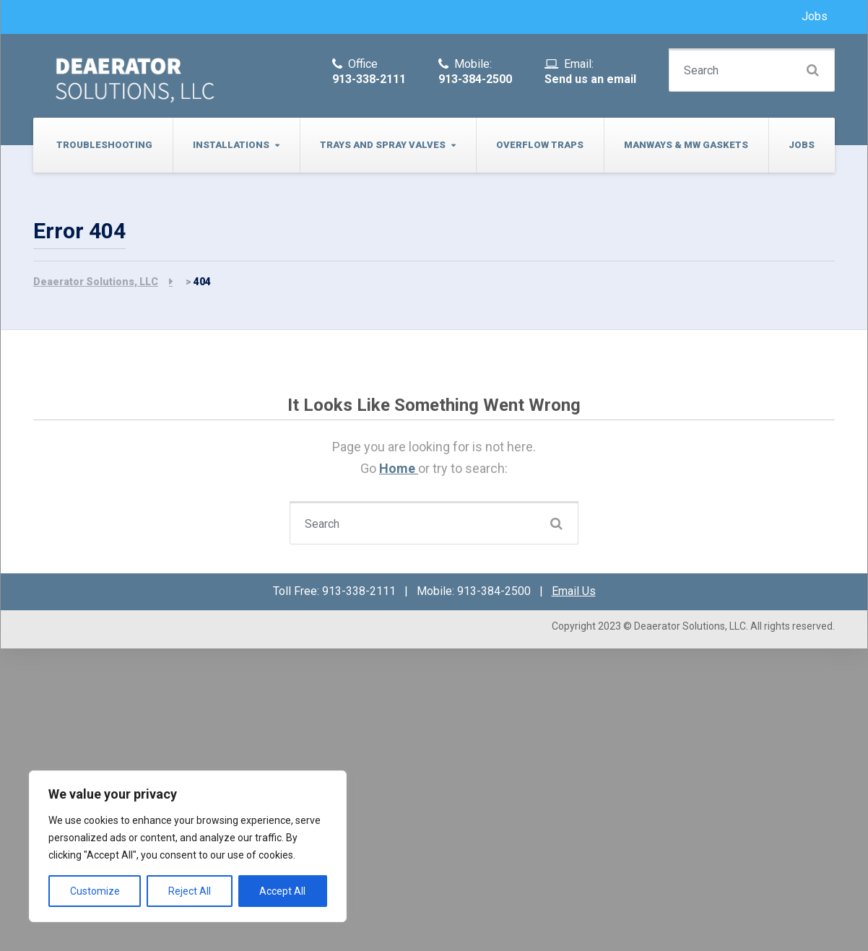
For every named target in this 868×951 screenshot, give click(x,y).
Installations (231, 144)
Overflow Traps (539, 144)
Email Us (574, 591)
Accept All (282, 891)
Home (398, 468)
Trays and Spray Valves (383, 144)
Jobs (815, 16)
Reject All (189, 891)
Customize (95, 891)
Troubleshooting (104, 144)
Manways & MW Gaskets (686, 144)
